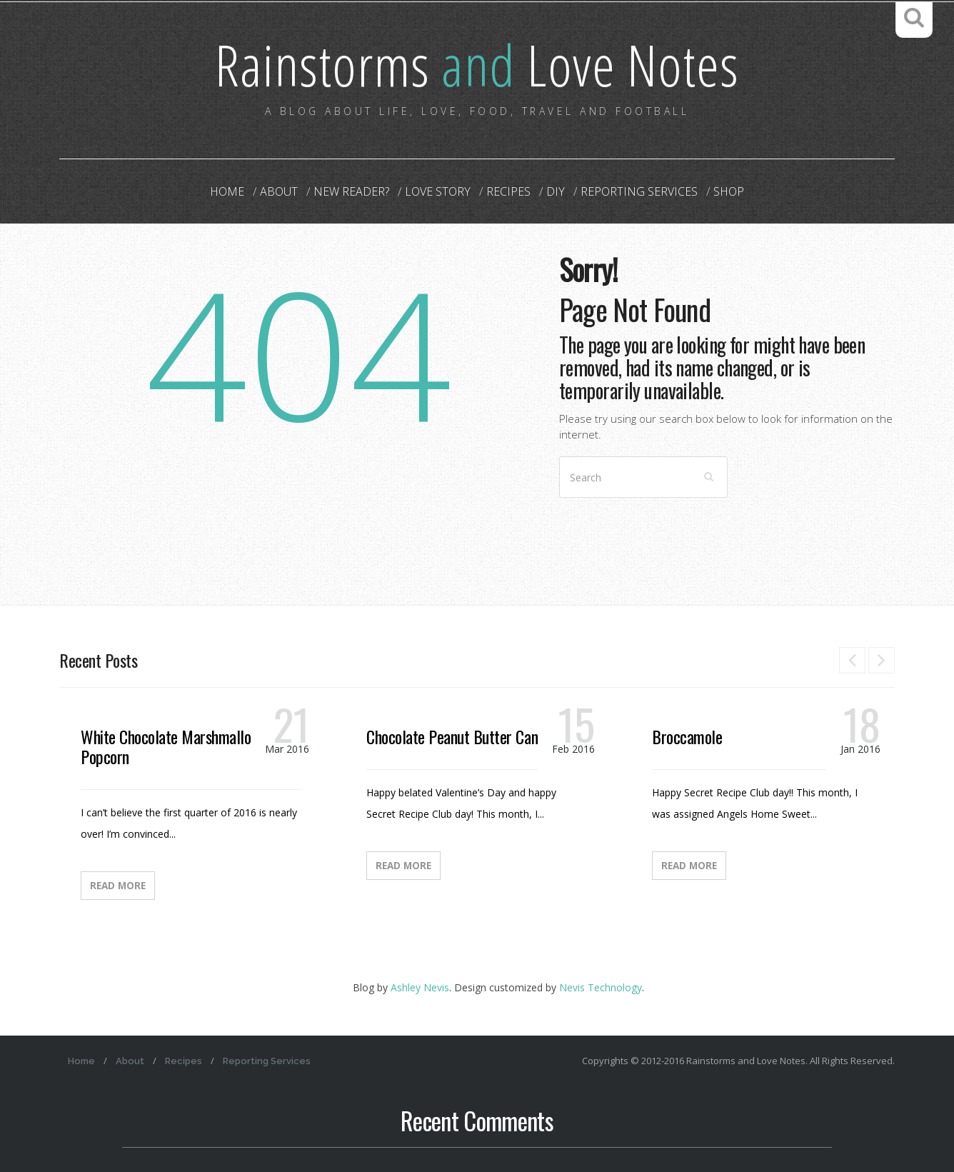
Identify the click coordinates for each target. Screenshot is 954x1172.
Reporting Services (639, 191)
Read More (118, 885)
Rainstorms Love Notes (477, 64)
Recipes (508, 191)
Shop (728, 191)
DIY (555, 191)
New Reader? (351, 191)
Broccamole (687, 736)
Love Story (438, 191)
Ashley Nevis (420, 987)
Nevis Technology (600, 987)
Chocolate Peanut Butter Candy (458, 736)
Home (227, 191)
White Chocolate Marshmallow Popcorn (171, 746)
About (279, 191)
